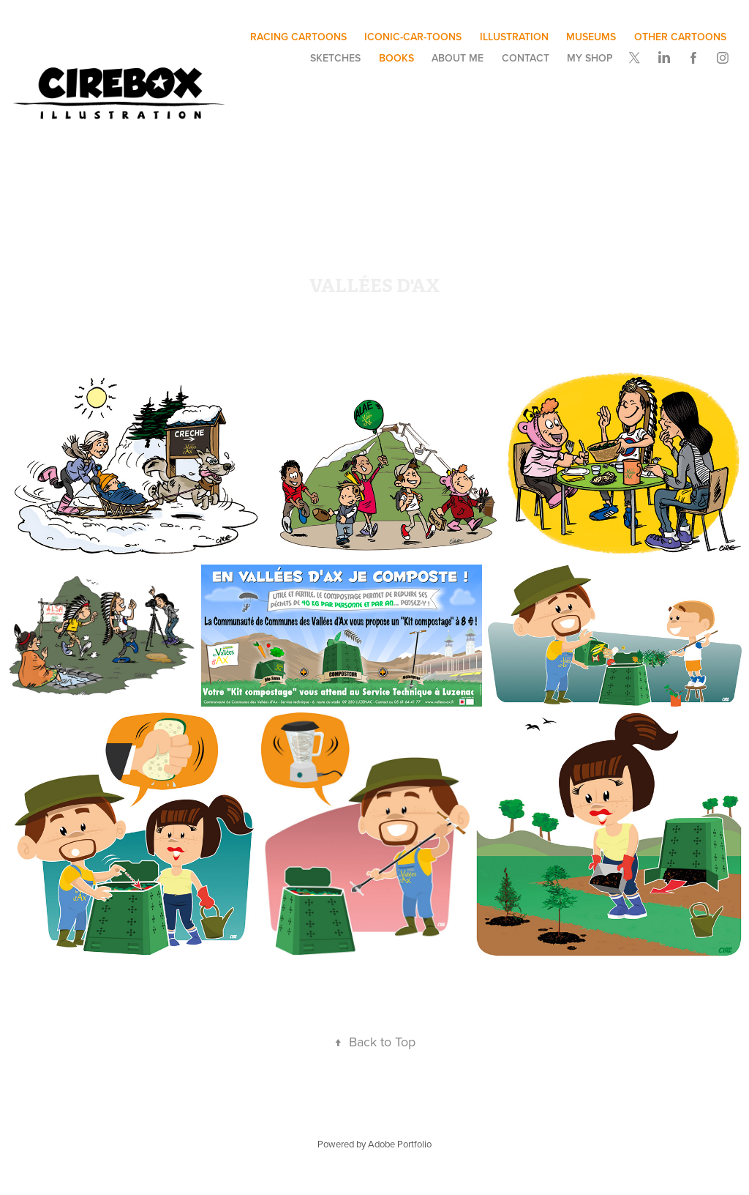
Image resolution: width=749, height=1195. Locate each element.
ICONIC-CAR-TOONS (413, 36)
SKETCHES (335, 58)
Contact (525, 58)
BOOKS (396, 58)
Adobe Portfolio (400, 1143)
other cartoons (680, 36)
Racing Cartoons (298, 36)
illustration (514, 36)
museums (591, 36)
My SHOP (590, 58)
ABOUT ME (457, 58)
